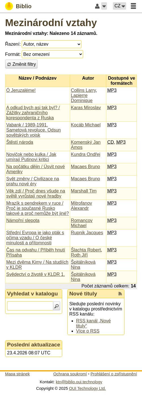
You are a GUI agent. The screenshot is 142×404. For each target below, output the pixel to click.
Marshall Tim (84, 191)
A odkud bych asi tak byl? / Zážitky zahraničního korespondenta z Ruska (33, 112)
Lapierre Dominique (81, 98)
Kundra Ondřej (85, 154)
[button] (104, 6)
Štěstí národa (19, 142)
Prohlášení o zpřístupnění (114, 374)
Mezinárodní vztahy (51, 22)
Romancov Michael (81, 223)
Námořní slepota (22, 220)
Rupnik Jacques (87, 232)
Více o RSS (88, 331)
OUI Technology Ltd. (87, 388)
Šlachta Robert (86, 250)
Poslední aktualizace (33, 345)
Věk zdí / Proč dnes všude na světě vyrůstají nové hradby (35, 193)
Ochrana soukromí (70, 374)
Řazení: (13, 44)
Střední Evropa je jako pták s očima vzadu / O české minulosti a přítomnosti (35, 237)
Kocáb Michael (86, 124)
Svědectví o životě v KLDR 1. (35, 274)
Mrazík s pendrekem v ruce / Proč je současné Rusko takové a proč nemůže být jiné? (37, 208)
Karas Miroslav (86, 107)
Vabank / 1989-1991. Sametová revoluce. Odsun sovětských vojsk (33, 130)
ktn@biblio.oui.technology (79, 382)
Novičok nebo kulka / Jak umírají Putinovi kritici (31, 157)
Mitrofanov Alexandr (81, 206)
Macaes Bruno (85, 166)
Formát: (13, 54)
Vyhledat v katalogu (32, 294)
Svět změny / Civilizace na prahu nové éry (32, 181)
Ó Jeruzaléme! (21, 90)
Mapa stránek (17, 374)
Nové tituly (83, 294)
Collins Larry (83, 90)
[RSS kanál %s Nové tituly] (120, 294)
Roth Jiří (79, 255)
